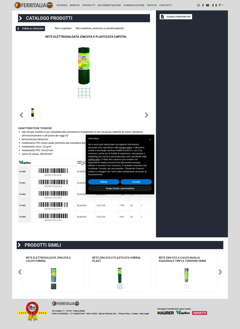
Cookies (135, 314)
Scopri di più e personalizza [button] (120, 188)
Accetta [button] (136, 182)
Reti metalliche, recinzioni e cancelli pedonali (100, 28)
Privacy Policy (124, 314)
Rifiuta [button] (103, 182)
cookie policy (94, 159)
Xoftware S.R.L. (111, 314)
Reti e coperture (63, 28)
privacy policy (125, 147)
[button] (217, 5)
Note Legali (144, 314)
